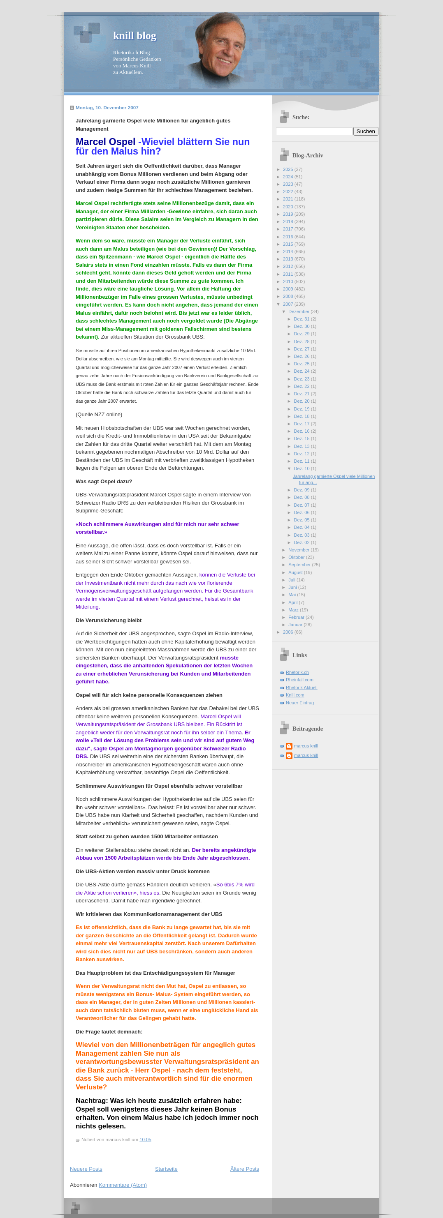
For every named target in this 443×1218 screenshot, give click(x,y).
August (296, 572)
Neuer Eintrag (300, 702)
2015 (289, 244)
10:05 (145, 1139)
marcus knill (306, 745)
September (300, 564)
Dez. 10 (302, 468)
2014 (289, 251)
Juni (293, 587)
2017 (289, 228)
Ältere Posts (244, 1169)
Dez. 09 (302, 489)
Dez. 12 (302, 453)
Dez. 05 (302, 519)
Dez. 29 (302, 333)
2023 (289, 184)
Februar (297, 617)
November (299, 549)
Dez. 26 (302, 356)
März (294, 609)
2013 (289, 258)
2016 (289, 236)
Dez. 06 (302, 512)
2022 (289, 191)
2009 (289, 288)
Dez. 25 (302, 363)
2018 (289, 221)
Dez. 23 (302, 378)
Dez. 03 (302, 535)
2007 (289, 304)
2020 (289, 206)
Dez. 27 (302, 348)
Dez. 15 (302, 438)
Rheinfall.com (299, 679)
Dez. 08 (302, 497)
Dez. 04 (302, 527)
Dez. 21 (302, 393)
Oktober (297, 557)
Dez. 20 (302, 401)
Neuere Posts (86, 1169)
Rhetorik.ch (297, 672)
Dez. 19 (302, 408)
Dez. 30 (302, 326)
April (293, 602)
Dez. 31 (302, 318)
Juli (292, 579)
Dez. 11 (302, 461)
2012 (289, 266)
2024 (289, 176)
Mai (292, 594)
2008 (289, 296)
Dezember (299, 311)
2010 (289, 281)
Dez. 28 (302, 341)
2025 (289, 169)
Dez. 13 (302, 446)
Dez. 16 (302, 431)
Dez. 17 (302, 423)
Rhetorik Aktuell (302, 687)
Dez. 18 (302, 416)
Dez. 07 (302, 505)
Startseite (166, 1169)
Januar (296, 624)
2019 (289, 214)
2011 (289, 274)
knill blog (134, 36)
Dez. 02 (302, 542)
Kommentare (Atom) (123, 1185)
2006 (289, 632)
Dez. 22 (302, 386)
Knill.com (295, 694)
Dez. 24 (302, 371)
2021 (289, 198)
